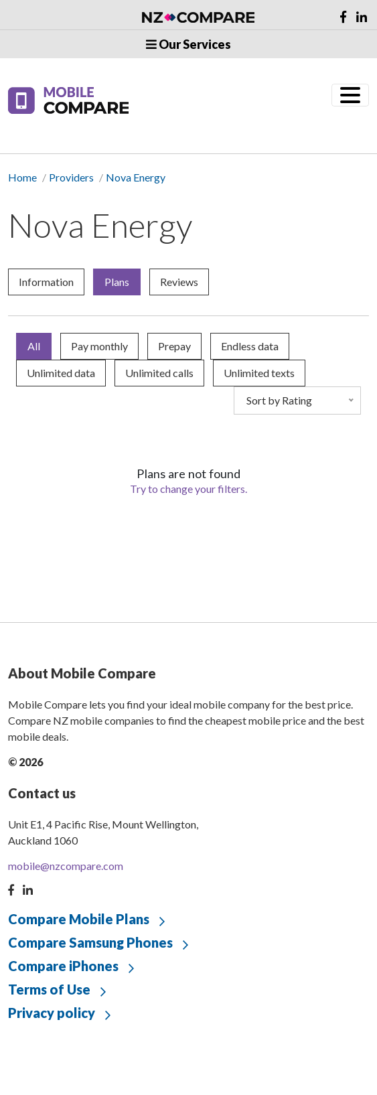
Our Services (188, 44)
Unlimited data (61, 372)
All (33, 346)
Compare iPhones (63, 966)
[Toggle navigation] (350, 95)
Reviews (179, 281)
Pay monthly (99, 346)
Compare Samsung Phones (90, 942)
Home (22, 177)
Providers (71, 177)
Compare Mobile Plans (78, 919)
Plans (116, 281)
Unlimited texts (259, 372)
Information (46, 281)
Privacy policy (51, 1013)
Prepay (174, 346)
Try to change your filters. (188, 488)
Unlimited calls (159, 372)
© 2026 (25, 761)
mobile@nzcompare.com (65, 865)
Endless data (250, 346)
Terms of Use (49, 989)
